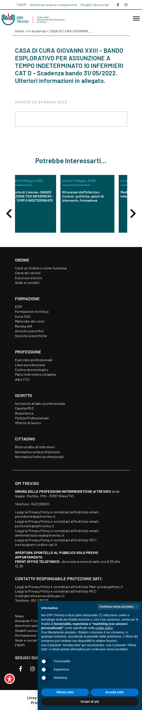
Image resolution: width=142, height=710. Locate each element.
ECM (18, 307)
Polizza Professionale (32, 418)
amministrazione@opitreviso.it (40, 535)
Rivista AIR (23, 326)
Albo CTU (22, 379)
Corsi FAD (23, 316)
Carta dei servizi (28, 273)
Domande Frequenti (31, 621)
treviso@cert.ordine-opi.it (36, 544)
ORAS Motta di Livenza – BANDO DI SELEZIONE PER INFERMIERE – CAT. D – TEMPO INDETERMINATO (42, 196)
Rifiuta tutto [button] (65, 692)
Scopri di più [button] (90, 701)
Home (19, 31)
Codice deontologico (31, 369)
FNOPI (22, 5)
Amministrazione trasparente (53, 5)
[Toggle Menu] (136, 18)
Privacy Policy (39, 512)
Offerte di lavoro (28, 423)
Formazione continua (32, 311)
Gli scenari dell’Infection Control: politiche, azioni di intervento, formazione (96, 196)
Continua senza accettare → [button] (118, 606)
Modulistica (24, 413)
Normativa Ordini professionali (39, 457)
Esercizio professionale (34, 360)
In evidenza (37, 31)
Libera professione (30, 365)
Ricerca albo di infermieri (35, 447)
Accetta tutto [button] (114, 692)
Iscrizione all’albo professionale (40, 403)
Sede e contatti (27, 282)
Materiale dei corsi (30, 321)
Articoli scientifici (29, 331)
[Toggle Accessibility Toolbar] (9, 679)
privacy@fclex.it (110, 587)
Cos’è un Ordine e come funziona (41, 268)
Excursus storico (28, 278)
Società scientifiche (31, 336)
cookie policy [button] (104, 628)
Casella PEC (24, 408)
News (19, 616)
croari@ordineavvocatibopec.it (40, 596)
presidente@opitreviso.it (35, 516)
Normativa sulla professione (37, 452)
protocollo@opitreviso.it (35, 526)
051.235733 (39, 600)
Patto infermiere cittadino (36, 374)
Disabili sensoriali (94, 5)
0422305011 (40, 504)
